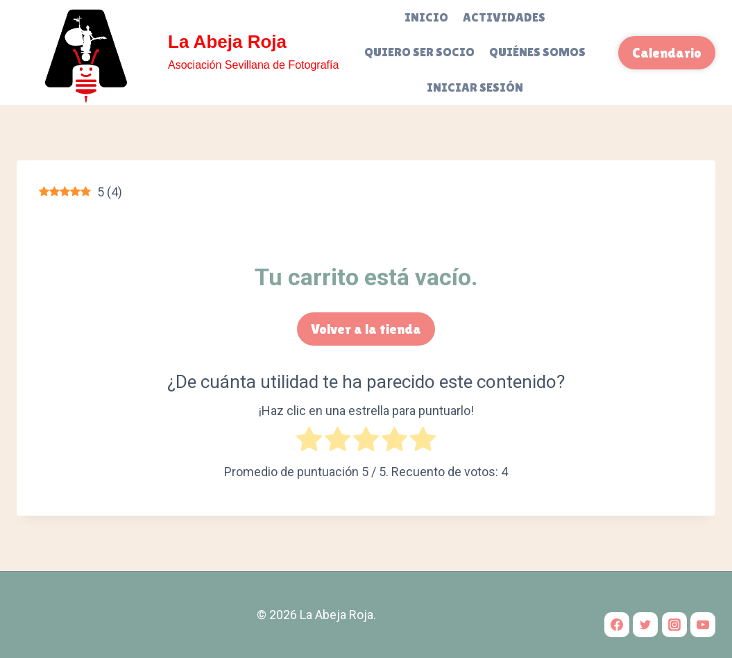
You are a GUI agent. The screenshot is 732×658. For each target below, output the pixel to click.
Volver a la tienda (366, 329)
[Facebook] (616, 624)
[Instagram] (674, 624)
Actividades (504, 17)
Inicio (426, 17)
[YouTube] (702, 624)
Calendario (666, 52)
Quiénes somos (537, 51)
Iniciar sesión (475, 87)
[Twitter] (645, 624)
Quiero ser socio (419, 51)
